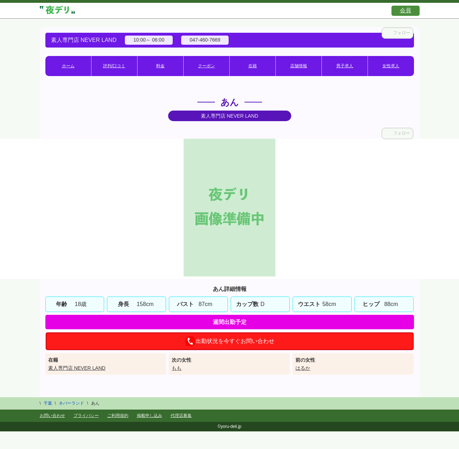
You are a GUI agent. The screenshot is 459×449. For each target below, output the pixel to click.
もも (176, 368)
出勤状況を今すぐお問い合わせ (229, 341)
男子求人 (344, 65)
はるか (302, 368)
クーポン (206, 65)
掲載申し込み (149, 415)
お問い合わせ (52, 415)
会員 (405, 10)
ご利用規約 (117, 415)
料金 (160, 65)
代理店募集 (181, 415)
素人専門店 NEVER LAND (77, 368)
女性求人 (390, 65)
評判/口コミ (114, 65)
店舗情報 (298, 65)
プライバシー (86, 415)
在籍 (252, 65)
